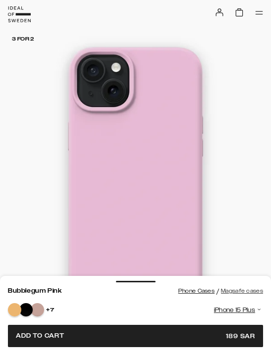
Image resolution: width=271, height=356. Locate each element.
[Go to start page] (19, 14)
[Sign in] (219, 12)
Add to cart (135, 336)
